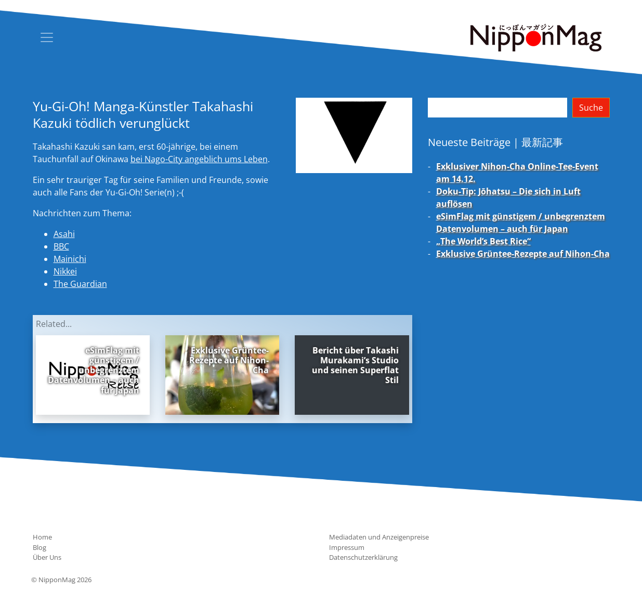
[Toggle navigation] (47, 37)
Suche (591, 107)
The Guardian (80, 284)
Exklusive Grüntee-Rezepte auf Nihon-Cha (523, 253)
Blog (39, 547)
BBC (61, 246)
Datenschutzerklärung (363, 557)
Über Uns (47, 557)
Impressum (346, 547)
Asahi (64, 234)
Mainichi (70, 259)
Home (42, 537)
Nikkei (65, 271)
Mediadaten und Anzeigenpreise (379, 537)
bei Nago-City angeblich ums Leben (199, 159)
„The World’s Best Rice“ (483, 241)
